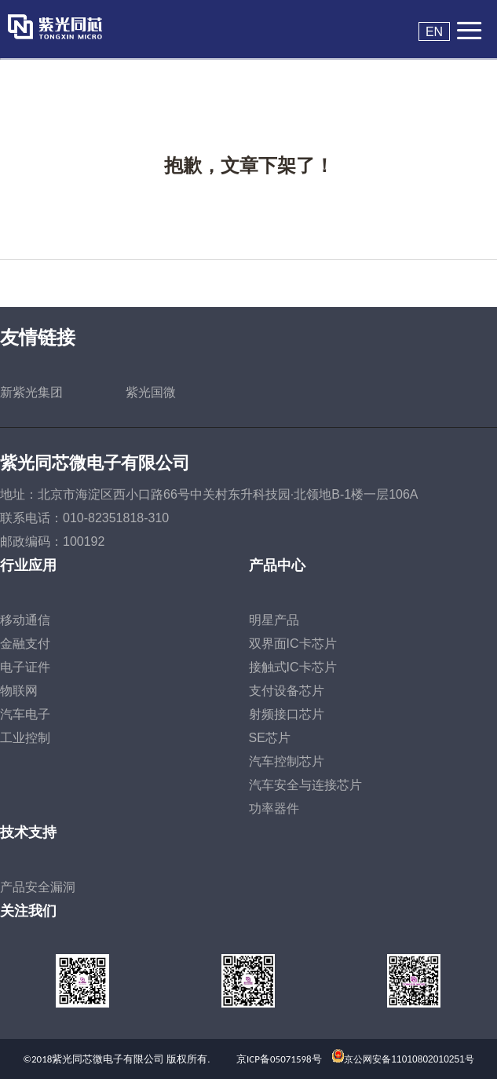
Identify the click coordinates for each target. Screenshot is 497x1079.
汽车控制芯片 (286, 761)
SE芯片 (270, 737)
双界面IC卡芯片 (293, 643)
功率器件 (274, 808)
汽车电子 (25, 714)
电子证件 (25, 667)
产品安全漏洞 (37, 887)
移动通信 (25, 620)
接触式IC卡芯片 (293, 667)
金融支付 (25, 643)
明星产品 (274, 620)
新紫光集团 (31, 392)
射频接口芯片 (286, 714)
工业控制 (25, 737)
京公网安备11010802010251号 (408, 1059)
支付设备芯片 (286, 690)
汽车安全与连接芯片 (305, 785)
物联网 (19, 690)
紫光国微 (151, 392)
